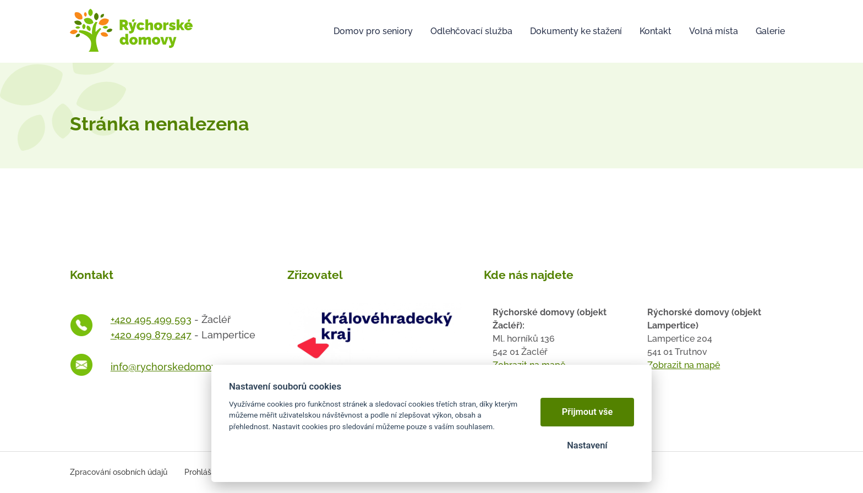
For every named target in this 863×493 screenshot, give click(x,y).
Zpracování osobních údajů (118, 472)
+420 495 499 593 (151, 319)
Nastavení (587, 445)
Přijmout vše (587, 412)
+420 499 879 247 (151, 335)
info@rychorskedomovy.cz (172, 367)
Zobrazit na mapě (683, 365)
